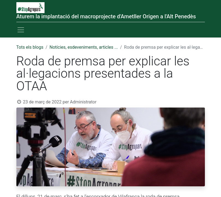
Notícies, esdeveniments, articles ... (83, 47)
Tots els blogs (29, 47)
